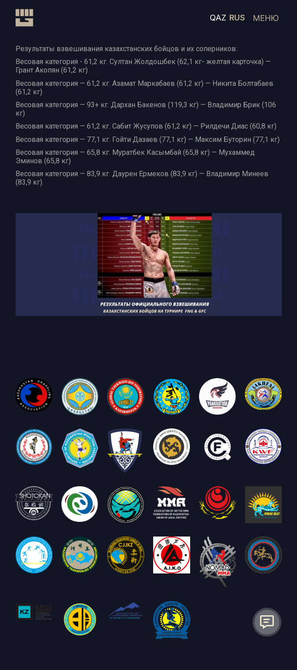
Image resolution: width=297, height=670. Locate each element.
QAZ (218, 17)
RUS (237, 17)
